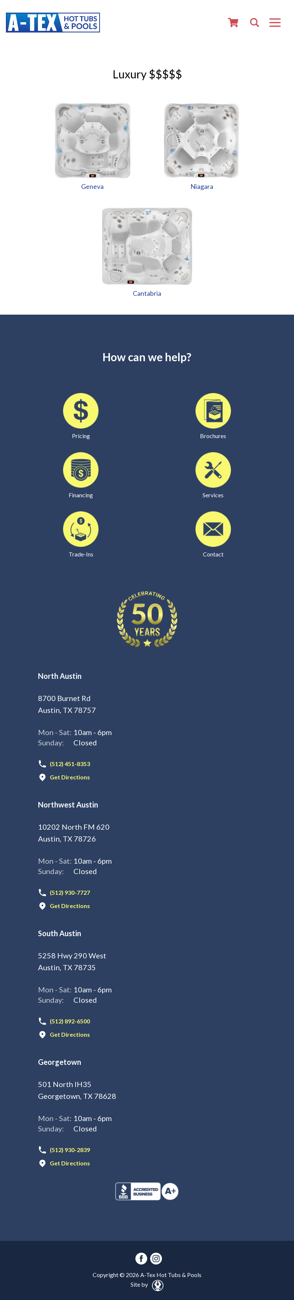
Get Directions (70, 777)
